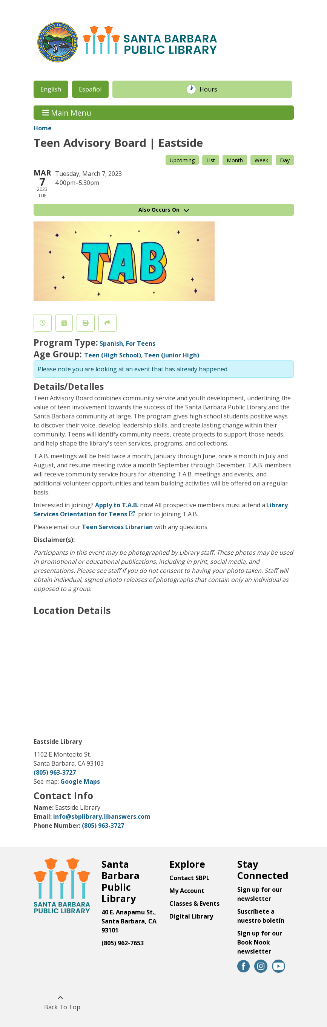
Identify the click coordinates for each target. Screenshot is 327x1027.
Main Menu (66, 112)
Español (90, 89)
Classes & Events (194, 903)
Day (285, 160)
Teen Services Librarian (117, 527)
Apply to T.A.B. (116, 505)
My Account (186, 891)
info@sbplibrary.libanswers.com (101, 816)
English (50, 89)
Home (43, 128)
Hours (212, 89)
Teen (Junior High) (171, 355)
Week (261, 160)
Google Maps (80, 781)
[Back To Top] (61, 1002)
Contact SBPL (189, 878)
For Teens (140, 343)
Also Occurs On (163, 209)
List (210, 160)
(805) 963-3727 (55, 772)
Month (235, 160)
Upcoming (182, 160)
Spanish (111, 343)
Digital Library (191, 916)
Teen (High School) (112, 355)
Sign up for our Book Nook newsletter (259, 942)
